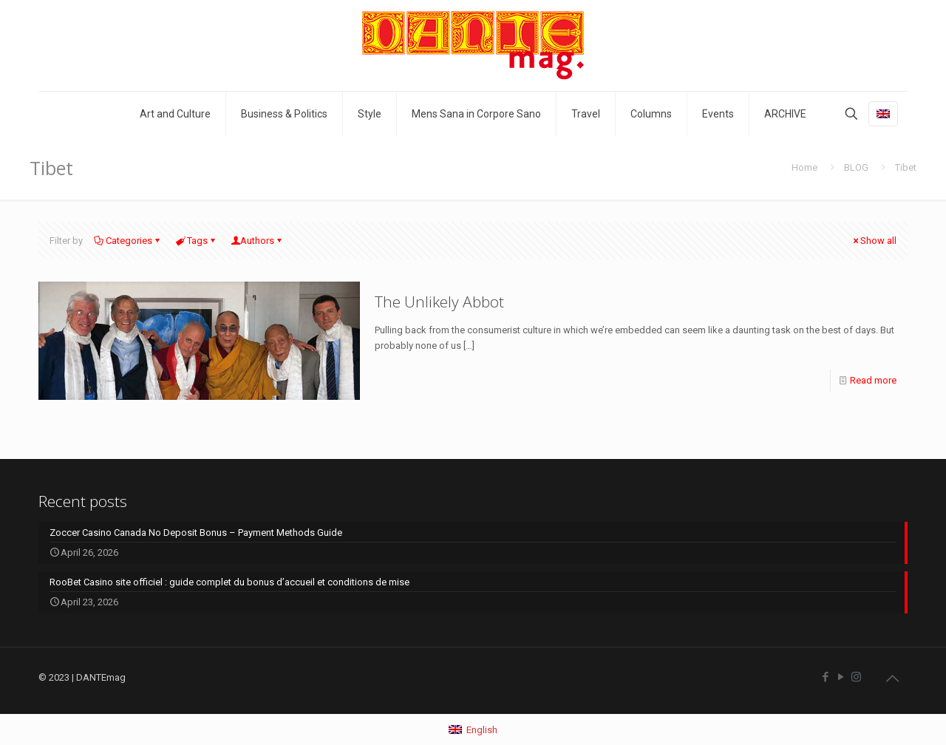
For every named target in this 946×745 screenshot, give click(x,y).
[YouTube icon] (840, 677)
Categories (128, 240)
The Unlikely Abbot (439, 301)
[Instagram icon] (856, 677)
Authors (257, 240)
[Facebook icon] (825, 677)
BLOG (856, 167)
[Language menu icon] (883, 113)
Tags (196, 240)
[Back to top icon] (892, 678)
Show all (873, 240)
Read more (873, 380)
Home (804, 167)
